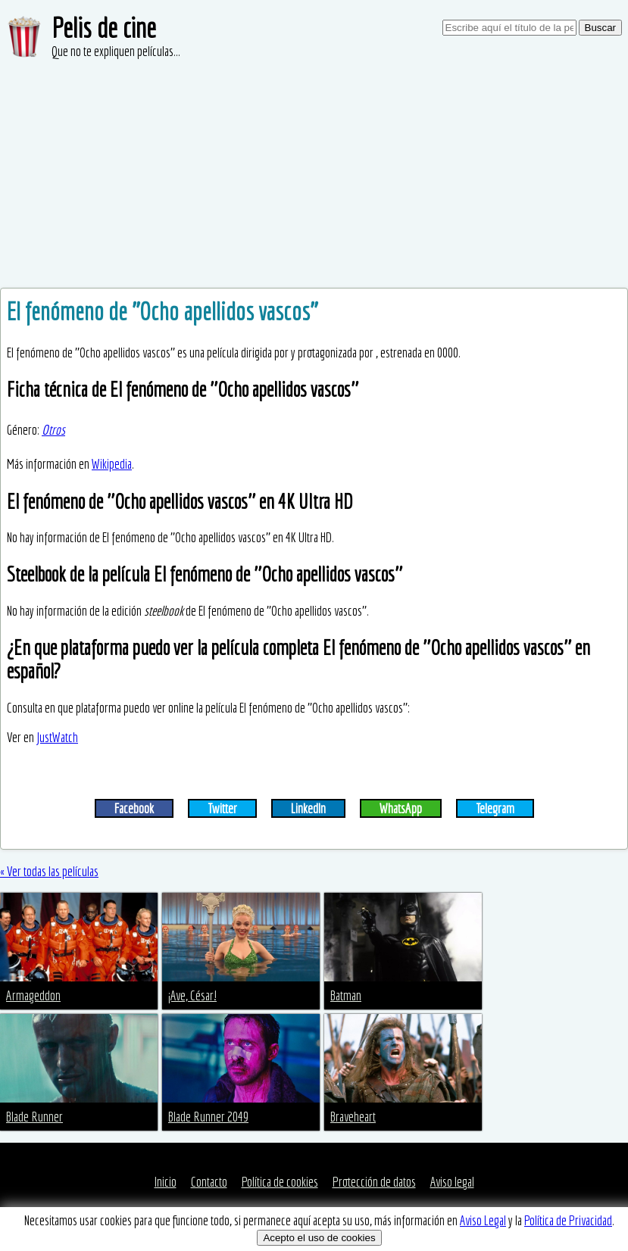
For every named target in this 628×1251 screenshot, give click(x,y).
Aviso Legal (483, 1220)
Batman (345, 995)
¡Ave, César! (192, 995)
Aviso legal (452, 1182)
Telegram (495, 808)
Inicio (166, 1182)
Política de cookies (280, 1182)
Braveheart (353, 1117)
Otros (53, 430)
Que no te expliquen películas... (116, 51)
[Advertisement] (314, 174)
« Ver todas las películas (49, 871)
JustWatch (57, 737)
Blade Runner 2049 (208, 1117)
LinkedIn (308, 808)
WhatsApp (401, 808)
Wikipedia (112, 464)
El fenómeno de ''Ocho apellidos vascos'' (162, 311)
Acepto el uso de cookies (319, 1237)
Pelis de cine (104, 27)
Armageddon (33, 995)
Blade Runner (34, 1117)
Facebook (134, 808)
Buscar (600, 27)
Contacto (209, 1182)
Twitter (222, 808)
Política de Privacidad (568, 1220)
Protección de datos (374, 1182)
